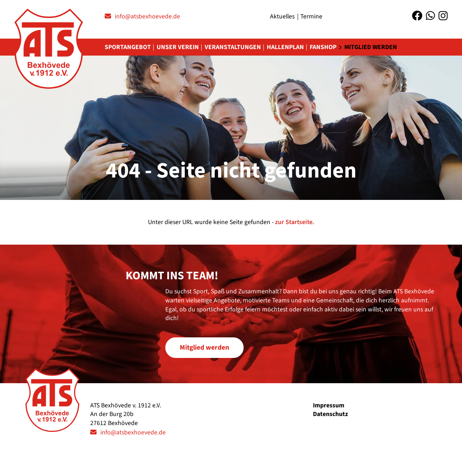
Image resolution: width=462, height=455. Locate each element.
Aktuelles (282, 16)
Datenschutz (330, 414)
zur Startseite (294, 222)
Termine (311, 16)
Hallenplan (285, 47)
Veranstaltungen (233, 47)
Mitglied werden (370, 47)
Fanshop (323, 47)
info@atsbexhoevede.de (147, 16)
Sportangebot (128, 47)
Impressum (328, 405)
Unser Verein (178, 47)
